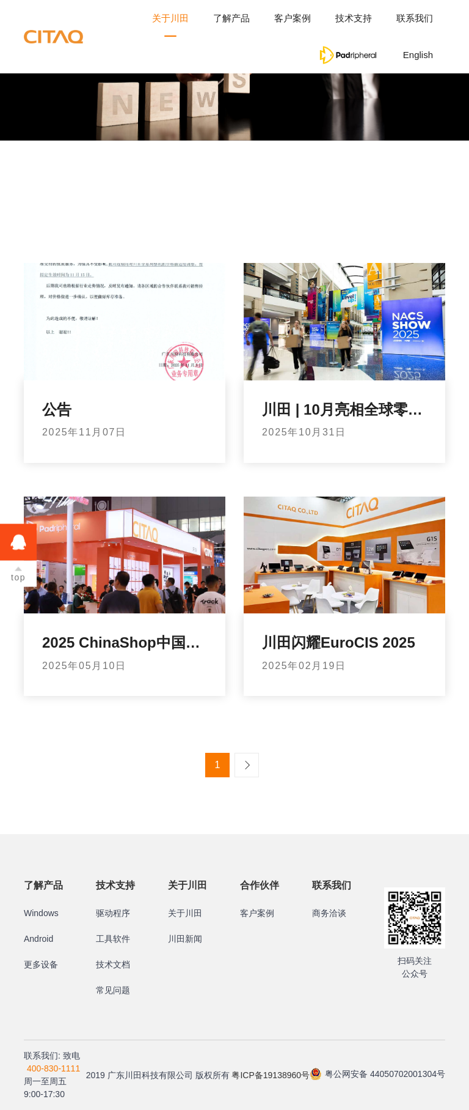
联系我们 (414, 18)
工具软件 (113, 939)
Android (38, 939)
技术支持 (353, 18)
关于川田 (170, 18)
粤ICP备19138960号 (270, 1075)
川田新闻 (185, 939)
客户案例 (292, 18)
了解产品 (231, 18)
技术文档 (113, 964)
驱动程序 (113, 913)
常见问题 (113, 990)
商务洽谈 (329, 913)
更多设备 (41, 964)
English (418, 55)
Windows (41, 913)
